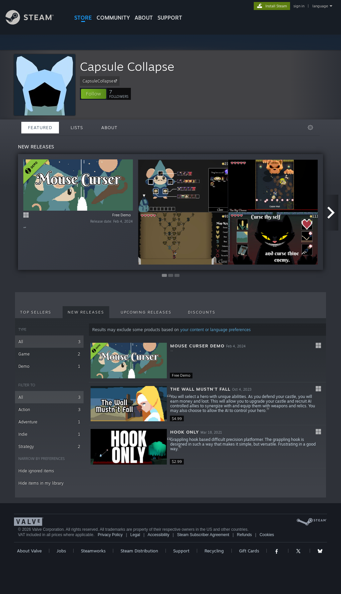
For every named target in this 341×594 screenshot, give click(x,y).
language (320, 6)
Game (49, 354)
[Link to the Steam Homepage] (34, 23)
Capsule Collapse (127, 66)
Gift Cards (249, 550)
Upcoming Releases (146, 312)
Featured (40, 127)
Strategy (49, 446)
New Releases (86, 312)
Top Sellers (35, 312)
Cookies (266, 534)
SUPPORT (170, 17)
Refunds (244, 534)
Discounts (201, 312)
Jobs (61, 550)
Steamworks (93, 550)
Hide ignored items (36, 470)
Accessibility (158, 534)
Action (49, 409)
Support (181, 550)
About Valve (29, 550)
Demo (49, 366)
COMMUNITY (113, 17)
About (144, 17)
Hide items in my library (41, 483)
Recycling (214, 550)
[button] (93, 94)
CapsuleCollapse (101, 81)
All (49, 341)
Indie (49, 434)
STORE (83, 17)
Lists (77, 127)
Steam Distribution (139, 550)
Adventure (49, 422)
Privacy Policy (110, 534)
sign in (298, 6)
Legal (135, 534)
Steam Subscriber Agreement (203, 534)
